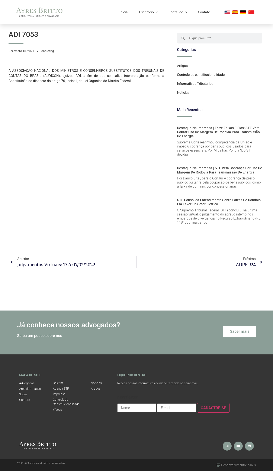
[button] (239, 331)
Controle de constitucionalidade (201, 75)
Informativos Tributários (195, 84)
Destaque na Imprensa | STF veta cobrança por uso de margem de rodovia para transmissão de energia (219, 170)
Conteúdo (177, 11)
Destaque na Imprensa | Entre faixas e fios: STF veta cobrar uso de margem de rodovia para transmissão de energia (218, 132)
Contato (204, 11)
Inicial (124, 11)
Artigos (182, 66)
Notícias (183, 93)
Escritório (148, 11)
